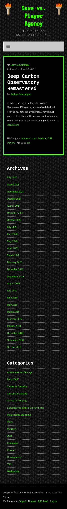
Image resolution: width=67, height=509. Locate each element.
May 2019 (12, 304)
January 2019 (14, 325)
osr (28, 142)
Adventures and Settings (33, 138)
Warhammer (13, 471)
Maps (10, 421)
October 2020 (14, 219)
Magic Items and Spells (19, 414)
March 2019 (13, 311)
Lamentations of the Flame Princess (25, 407)
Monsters (12, 428)
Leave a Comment (20, 64)
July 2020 (12, 227)
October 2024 (14, 198)
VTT (9, 464)
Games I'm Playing (17, 400)
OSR (50, 138)
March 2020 (13, 255)
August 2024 (13, 205)
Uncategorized (14, 457)
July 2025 (12, 177)
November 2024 (15, 191)
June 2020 (12, 234)
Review (11, 142)
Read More (13, 124)
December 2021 (15, 212)
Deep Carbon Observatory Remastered (23, 83)
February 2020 (14, 262)
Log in (53, 501)
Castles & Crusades (17, 386)
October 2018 (14, 347)
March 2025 (13, 184)
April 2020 (12, 248)
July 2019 (12, 290)
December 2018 (15, 333)
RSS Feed (43, 501)
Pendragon (12, 443)
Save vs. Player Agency (33, 15)
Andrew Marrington (20, 94)
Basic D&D (13, 379)
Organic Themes (27, 501)
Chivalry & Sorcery (17, 393)
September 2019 (15, 276)
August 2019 (13, 283)
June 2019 (12, 297)
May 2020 (12, 241)
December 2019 (15, 269)
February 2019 (14, 318)
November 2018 (15, 340)
